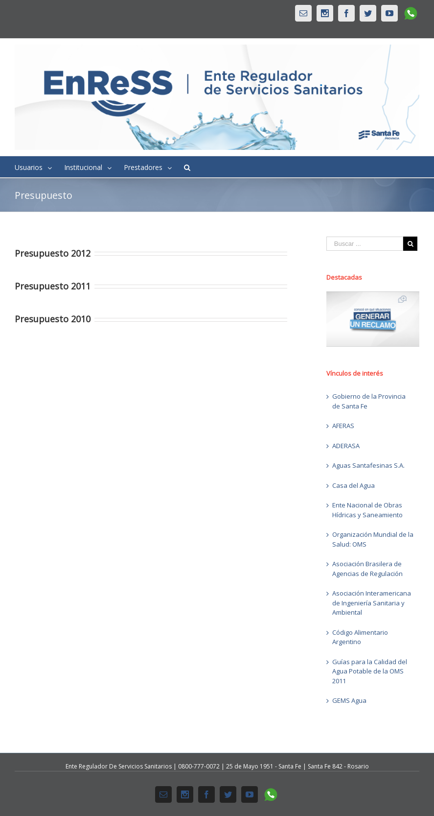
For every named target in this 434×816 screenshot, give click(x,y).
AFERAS (343, 425)
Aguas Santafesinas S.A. (368, 465)
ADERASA (346, 445)
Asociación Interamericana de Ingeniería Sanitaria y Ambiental (371, 603)
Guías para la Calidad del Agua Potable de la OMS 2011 (369, 671)
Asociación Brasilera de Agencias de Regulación (367, 568)
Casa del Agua (353, 485)
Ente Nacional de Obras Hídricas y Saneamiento (367, 510)
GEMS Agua (349, 700)
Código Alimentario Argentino (360, 637)
